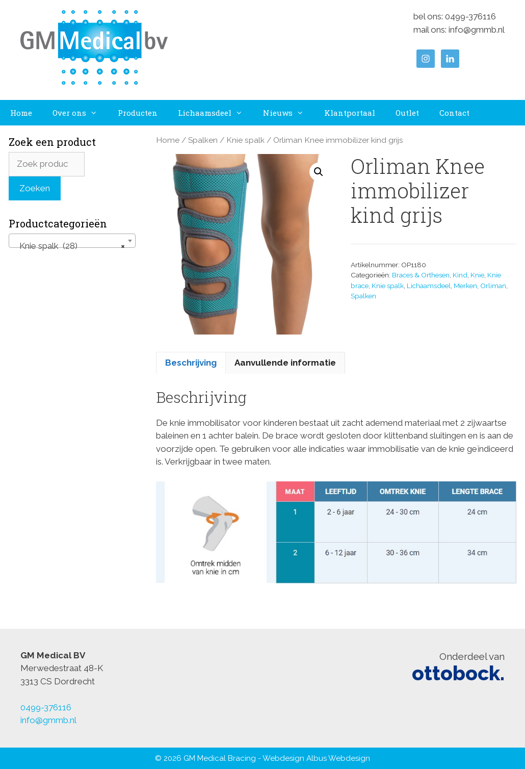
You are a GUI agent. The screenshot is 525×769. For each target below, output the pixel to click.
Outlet (407, 113)
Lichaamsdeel (215, 112)
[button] (318, 172)
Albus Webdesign (338, 758)
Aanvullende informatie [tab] (285, 362)
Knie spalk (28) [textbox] (69, 246)
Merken (465, 285)
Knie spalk (245, 140)
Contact (454, 113)
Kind (460, 275)
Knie (477, 275)
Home (21, 113)
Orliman (493, 285)
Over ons (80, 112)
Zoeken (34, 188)
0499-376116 (470, 16)
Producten (138, 113)
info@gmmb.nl (477, 29)
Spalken (203, 140)
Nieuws (288, 112)
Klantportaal (349, 113)
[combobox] (72, 241)
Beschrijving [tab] (191, 362)
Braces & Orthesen (421, 275)
